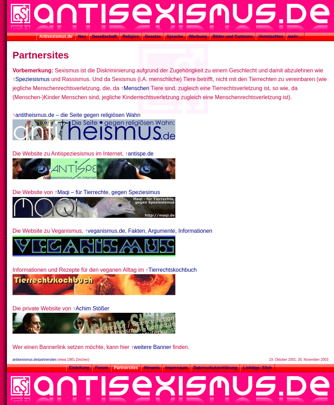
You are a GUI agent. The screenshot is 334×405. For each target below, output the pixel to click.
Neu (82, 36)
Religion (130, 36)
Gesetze (153, 36)
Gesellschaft (104, 36)
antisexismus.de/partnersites (35, 360)
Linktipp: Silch (257, 367)
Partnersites (126, 367)
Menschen (136, 88)
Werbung (198, 36)
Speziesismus (32, 79)
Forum (101, 367)
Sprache (175, 36)
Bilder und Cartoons (233, 36)
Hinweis (152, 367)
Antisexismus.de (56, 36)
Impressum (176, 367)
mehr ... (295, 36)
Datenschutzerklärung (215, 367)
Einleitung (79, 367)
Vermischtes (270, 36)
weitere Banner (152, 347)
